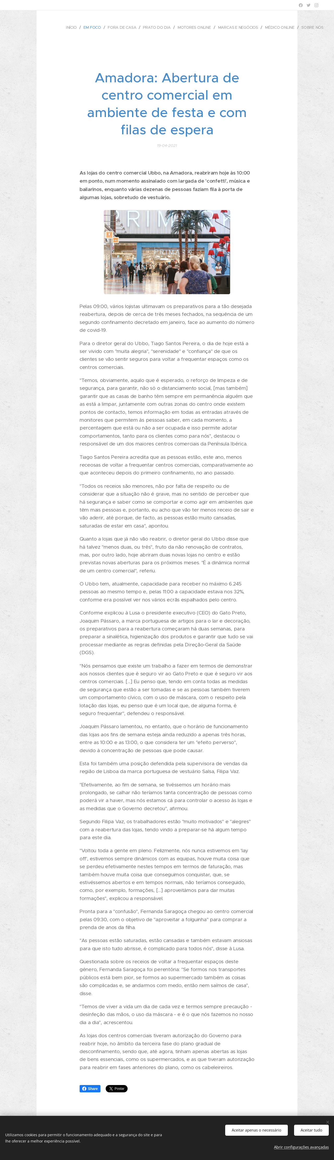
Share (90, 1089)
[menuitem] (76, 27)
